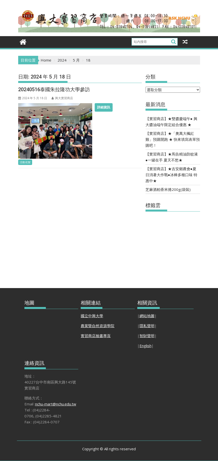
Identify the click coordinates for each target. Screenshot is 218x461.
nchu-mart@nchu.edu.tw (55, 403)
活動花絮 (25, 162)
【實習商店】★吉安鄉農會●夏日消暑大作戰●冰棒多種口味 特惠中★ (171, 174)
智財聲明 (147, 335)
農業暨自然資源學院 (97, 325)
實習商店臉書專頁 (96, 335)
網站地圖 (147, 315)
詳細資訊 (103, 107)
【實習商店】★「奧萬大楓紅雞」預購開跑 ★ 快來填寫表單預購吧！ (172, 139)
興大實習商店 (62, 98)
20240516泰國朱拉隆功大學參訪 (54, 89)
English (145, 345)
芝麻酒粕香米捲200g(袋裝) (168, 189)
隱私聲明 (147, 325)
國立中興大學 (92, 315)
